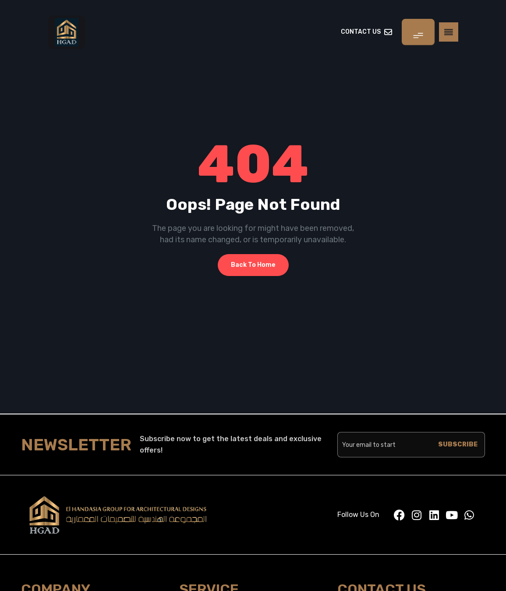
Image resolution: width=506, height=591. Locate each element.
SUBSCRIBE (458, 444)
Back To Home (253, 265)
